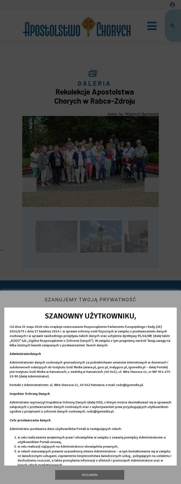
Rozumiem (90, 475)
